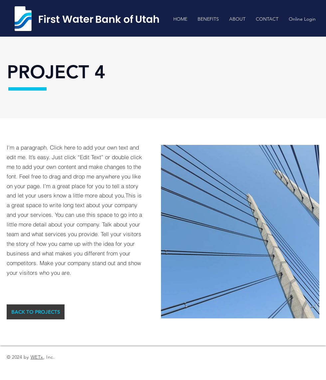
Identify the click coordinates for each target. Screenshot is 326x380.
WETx (37, 357)
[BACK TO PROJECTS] (36, 311)
